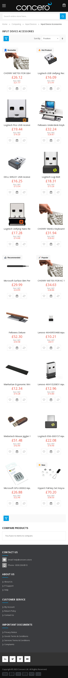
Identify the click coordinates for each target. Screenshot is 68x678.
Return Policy (10, 611)
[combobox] (34, 16)
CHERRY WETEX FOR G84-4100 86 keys (24, 73)
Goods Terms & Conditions (16, 636)
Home (4, 24)
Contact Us (9, 615)
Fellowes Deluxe (17, 332)
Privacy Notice (10, 632)
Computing (16, 24)
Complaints (9, 644)
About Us (8, 581)
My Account (9, 607)
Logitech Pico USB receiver (17, 125)
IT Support (8, 585)
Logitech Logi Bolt (51, 176)
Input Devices (31, 24)
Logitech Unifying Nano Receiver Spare (23, 228)
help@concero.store (23, 559)
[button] (10, 88)
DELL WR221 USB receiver (17, 176)
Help (6, 589)
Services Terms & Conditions (17, 640)
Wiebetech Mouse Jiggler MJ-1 (19, 436)
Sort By (37, 38)
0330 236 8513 (21, 565)
